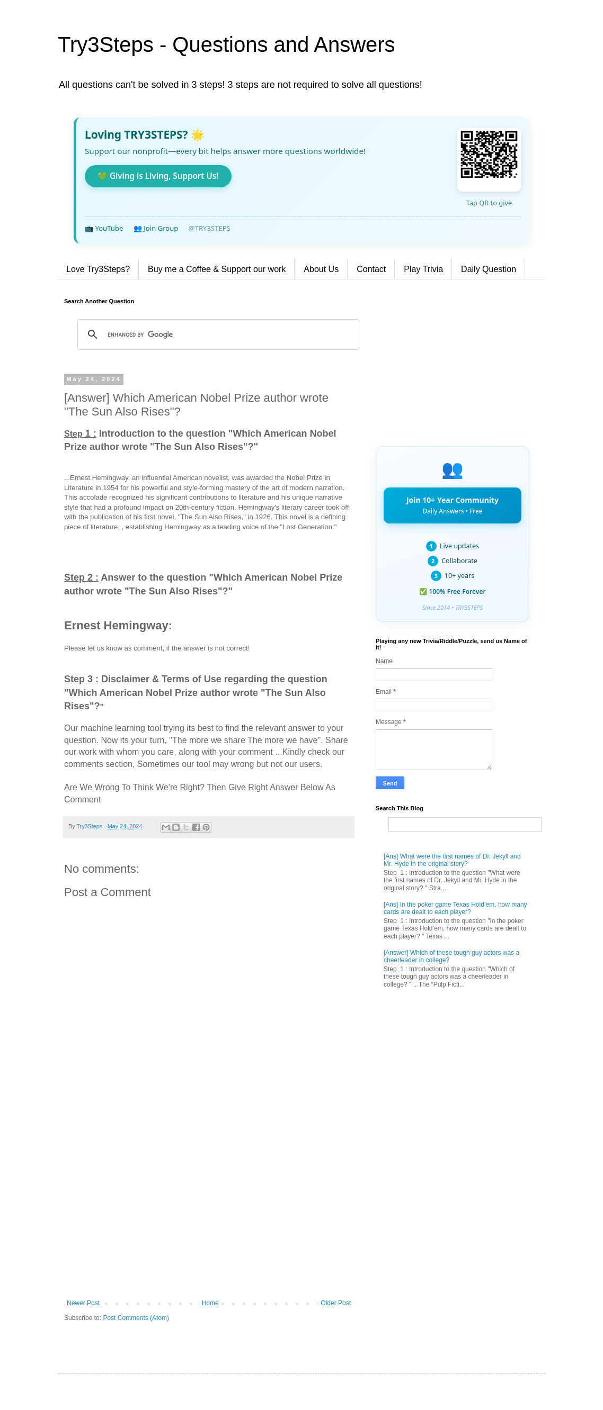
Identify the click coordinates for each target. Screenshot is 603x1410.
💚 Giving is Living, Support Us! (158, 175)
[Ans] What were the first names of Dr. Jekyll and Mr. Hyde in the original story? (452, 860)
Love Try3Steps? (98, 269)
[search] (217, 334)
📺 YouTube (104, 228)
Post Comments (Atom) (136, 1318)
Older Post (336, 1303)
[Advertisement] (208, 1212)
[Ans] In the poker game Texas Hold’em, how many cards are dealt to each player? (455, 908)
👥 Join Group (156, 228)
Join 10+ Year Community (452, 505)
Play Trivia (423, 269)
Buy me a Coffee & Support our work (217, 269)
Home (210, 1303)
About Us (321, 269)
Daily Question (488, 269)
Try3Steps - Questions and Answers (226, 44)
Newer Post (83, 1303)
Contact (371, 269)
